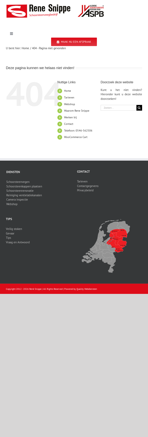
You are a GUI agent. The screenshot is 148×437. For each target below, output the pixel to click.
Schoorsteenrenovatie (20, 191)
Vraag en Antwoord (18, 242)
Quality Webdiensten (86, 288)
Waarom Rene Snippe (76, 110)
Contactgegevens (87, 186)
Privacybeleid (85, 190)
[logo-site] (55, 5)
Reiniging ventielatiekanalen (24, 195)
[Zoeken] (139, 108)
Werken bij (70, 117)
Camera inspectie (17, 199)
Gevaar (10, 233)
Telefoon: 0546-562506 (78, 130)
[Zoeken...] (118, 108)
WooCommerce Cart (75, 137)
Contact (68, 124)
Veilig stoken (14, 229)
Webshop (69, 104)
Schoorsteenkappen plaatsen (24, 186)
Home (67, 91)
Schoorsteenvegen (17, 182)
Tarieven (69, 97)
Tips (8, 238)
